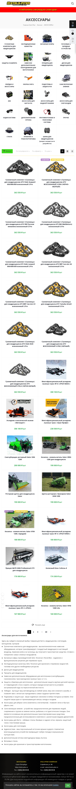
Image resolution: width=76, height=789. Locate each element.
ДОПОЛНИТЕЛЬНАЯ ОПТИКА (28, 119)
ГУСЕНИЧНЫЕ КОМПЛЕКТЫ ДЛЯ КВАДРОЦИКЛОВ (9, 46)
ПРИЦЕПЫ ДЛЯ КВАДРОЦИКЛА (47, 64)
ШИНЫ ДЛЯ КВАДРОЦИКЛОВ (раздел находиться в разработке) (47, 140)
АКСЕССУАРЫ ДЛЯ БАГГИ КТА (28, 102)
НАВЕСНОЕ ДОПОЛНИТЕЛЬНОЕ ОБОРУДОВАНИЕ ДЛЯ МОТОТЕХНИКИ (28, 66)
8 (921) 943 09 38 (23, 770)
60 (46, 632)
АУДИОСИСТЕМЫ (9, 118)
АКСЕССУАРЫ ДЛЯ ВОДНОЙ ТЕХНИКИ (47, 102)
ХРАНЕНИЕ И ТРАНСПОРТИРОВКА (28, 138)
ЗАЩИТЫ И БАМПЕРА (9, 63)
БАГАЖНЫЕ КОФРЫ (47, 44)
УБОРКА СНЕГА (28, 84)
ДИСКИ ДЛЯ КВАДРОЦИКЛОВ (66, 64)
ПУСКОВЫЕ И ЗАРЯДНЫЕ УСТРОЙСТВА (66, 46)
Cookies (56, 785)
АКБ (9, 101)
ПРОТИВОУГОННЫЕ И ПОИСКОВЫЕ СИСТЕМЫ (47, 120)
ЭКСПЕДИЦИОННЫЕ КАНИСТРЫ (28, 45)
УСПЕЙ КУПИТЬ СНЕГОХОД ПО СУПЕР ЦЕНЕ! (38, 10)
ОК (68, 785)
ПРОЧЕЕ (66, 118)
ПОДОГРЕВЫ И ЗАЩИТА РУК (47, 85)
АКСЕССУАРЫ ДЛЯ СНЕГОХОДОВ (66, 102)
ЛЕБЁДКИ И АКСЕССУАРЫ (9, 85)
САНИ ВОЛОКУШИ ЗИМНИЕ (66, 85)
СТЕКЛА (9, 137)
